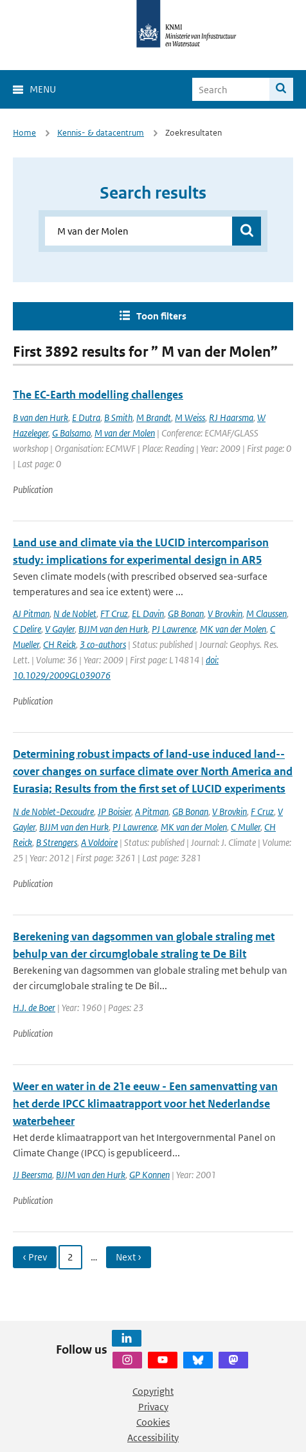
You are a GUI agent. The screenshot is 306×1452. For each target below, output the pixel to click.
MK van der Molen (233, 629)
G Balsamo (71, 433)
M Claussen (266, 613)
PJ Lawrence (174, 629)
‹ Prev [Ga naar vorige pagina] (34, 1257)
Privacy (153, 1407)
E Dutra (86, 417)
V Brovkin (225, 613)
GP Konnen (149, 1175)
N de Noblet (74, 613)
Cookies (153, 1422)
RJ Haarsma (231, 417)
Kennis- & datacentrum (100, 132)
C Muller (245, 827)
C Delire (27, 629)
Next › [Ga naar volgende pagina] (128, 1257)
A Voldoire (99, 842)
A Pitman (151, 811)
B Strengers (56, 842)
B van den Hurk (40, 417)
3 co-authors (103, 644)
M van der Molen (124, 433)
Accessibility (153, 1437)
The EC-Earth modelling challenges (98, 395)
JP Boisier (114, 811)
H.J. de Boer (34, 1007)
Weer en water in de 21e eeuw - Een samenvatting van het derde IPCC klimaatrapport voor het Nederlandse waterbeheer (145, 1103)
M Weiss (190, 417)
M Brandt (153, 417)
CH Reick (59, 644)
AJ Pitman (31, 613)
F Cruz (262, 811)
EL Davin (148, 613)
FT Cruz (114, 613)
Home (24, 132)
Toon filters (161, 316)
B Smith (118, 417)
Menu (43, 89)
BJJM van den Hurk (113, 629)
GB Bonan (186, 613)
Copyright (153, 1391)
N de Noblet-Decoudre (53, 811)
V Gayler (60, 629)
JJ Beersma (32, 1175)
